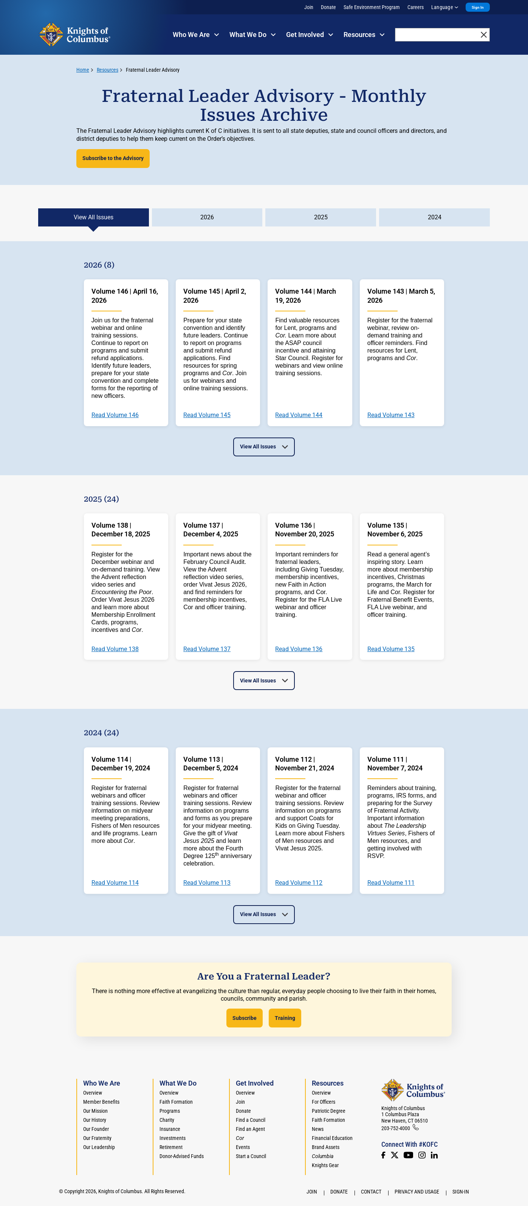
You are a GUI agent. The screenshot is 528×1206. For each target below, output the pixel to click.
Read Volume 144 (298, 415)
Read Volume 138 (115, 649)
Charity (166, 1120)
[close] (484, 35)
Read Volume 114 (115, 882)
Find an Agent (250, 1129)
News (318, 1129)
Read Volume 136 (298, 649)
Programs (169, 1111)
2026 (207, 217)
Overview (92, 1093)
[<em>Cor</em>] (240, 1138)
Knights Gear (325, 1165)
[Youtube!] (408, 1155)
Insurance (169, 1129)
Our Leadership (99, 1147)
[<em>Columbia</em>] (325, 1156)
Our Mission (95, 1111)
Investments (172, 1138)
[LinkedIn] (434, 1155)
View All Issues (93, 217)
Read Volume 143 (391, 415)
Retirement (171, 1147)
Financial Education (332, 1138)
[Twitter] (394, 1155)
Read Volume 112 (298, 882)
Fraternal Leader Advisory (153, 70)
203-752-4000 (395, 1128)
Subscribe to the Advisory (113, 158)
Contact (371, 1192)
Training (285, 1018)
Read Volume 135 (391, 649)
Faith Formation (176, 1102)
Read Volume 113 (207, 882)
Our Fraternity (97, 1138)
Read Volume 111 (391, 882)
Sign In (478, 7)
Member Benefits (101, 1102)
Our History (94, 1120)
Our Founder (96, 1129)
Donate (328, 7)
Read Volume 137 (207, 649)
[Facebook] (383, 1155)
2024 (434, 217)
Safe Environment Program (372, 7)
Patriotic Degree (328, 1111)
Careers (415, 7)
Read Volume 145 (207, 415)
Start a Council (251, 1156)
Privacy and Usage (417, 1192)
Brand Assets (325, 1147)
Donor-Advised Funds (181, 1156)
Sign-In (460, 1192)
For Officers (323, 1102)
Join (308, 7)
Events (243, 1147)
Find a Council (250, 1120)
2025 (321, 217)
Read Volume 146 (115, 415)
